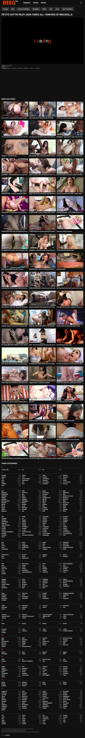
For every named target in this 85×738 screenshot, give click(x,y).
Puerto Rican (25, 675)
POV (23, 666)
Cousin (24, 530)
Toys (44, 722)
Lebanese (24, 631)
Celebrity (45, 520)
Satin (23, 691)
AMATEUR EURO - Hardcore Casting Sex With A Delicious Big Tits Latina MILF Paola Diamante (15, 193)
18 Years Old (5, 469)
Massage (5, 9)
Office (3, 659)
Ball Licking (46, 492)
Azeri (3, 485)
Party (44, 668)
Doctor (3, 545)
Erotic (23, 556)
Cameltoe (65, 516)
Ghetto (24, 581)
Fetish (23, 567)
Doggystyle (25, 545)
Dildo (44, 544)
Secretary (4, 693)
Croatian (45, 531)
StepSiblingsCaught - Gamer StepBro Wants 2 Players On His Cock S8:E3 (70, 212)
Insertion (45, 605)
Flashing (45, 568)
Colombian (25, 526)
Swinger (45, 708)
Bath (64, 494)
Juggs (64, 618)
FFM (13, 9)
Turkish (24, 723)
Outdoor (65, 661)
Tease (3, 717)
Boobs (3, 506)
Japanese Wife (46, 616)
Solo (44, 699)
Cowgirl (45, 530)
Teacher (65, 715)
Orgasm (4, 661)
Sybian (3, 709)
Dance (23, 542)
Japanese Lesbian (47, 614)
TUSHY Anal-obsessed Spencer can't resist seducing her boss (70, 118)
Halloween (25, 593)
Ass (23, 482)
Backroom (24, 492)
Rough (44, 684)
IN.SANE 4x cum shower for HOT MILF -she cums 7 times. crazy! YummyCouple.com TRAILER (70, 458)
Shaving (45, 694)
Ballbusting (66, 492)
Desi (3, 544)
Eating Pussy (5, 554)
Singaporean (66, 696)
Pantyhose (25, 668)
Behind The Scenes (68, 496)
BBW (23, 491)
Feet (64, 565)
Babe (64, 491)
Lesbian (45, 631)
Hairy (3, 593)
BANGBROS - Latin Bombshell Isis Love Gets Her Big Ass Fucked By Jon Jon (15, 174)
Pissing (65, 670)
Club (44, 525)
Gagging (4, 579)
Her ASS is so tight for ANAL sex (37, 439)
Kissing (24, 623)
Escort (44, 556)
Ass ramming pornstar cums (64, 345)
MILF (3, 638)
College (4, 526)
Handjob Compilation (68, 593)
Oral (64, 659)
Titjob (23, 720)
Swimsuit (24, 708)
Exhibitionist (25, 558)
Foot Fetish (25, 570)
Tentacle (65, 717)
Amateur (45, 477)
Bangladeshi (5, 494)
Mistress (4, 645)
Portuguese (5, 673)
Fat (43, 565)
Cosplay (24, 528)
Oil (23, 659)
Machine (45, 638)
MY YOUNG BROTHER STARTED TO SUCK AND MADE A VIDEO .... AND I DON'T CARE (15, 345)
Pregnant (24, 673)
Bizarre (24, 502)
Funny (64, 572)
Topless (4, 722)
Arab (3, 480)
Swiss (64, 708)
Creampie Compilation (7, 531)
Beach (23, 496)
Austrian (65, 483)
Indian (3, 605)
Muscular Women (26, 646)
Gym (23, 587)
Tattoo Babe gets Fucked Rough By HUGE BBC (41, 118)
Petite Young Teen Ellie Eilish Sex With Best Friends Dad (15, 382)
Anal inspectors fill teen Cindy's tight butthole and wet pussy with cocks (15, 288)
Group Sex (45, 586)
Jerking (4, 618)
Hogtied (4, 596)
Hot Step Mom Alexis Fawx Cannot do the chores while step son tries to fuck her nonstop (70, 288)
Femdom (4, 567)
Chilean (24, 521)
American (65, 477)
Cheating (65, 520)
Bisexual (4, 502)
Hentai (44, 595)
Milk (64, 643)
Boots (23, 506)
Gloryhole (45, 582)
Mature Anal (46, 641)
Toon (64, 720)
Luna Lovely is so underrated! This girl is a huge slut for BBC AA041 (15, 118)
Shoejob (65, 694)
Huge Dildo (25, 598)
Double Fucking (47, 547)
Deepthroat (66, 542)
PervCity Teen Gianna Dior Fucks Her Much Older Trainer (70, 363)
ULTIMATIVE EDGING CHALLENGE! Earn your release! (15, 458)
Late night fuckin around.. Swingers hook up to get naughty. (70, 307)
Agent (44, 475)
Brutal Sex (45, 509)
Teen (23, 717)
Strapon (65, 704)
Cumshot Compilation (23, 9)
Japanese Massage (68, 614)
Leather (4, 631)
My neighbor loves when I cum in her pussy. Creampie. (15, 250)
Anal (51, 9)
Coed (64, 525)
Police (3, 671)
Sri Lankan (66, 703)
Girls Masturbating (68, 581)
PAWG (3, 666)
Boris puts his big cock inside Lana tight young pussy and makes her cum (15, 363)
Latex (23, 629)
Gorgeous (24, 584)
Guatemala (4, 587)
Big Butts (24, 499)
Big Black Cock (46, 497)
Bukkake (65, 509)
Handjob (45, 593)
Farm (3, 565)
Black (44, 502)
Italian (23, 609)
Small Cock (46, 698)
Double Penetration (68, 547)
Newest (43, 3)
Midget (24, 643)
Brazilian (45, 507)
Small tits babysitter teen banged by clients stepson (42, 307)
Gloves (65, 582)
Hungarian (66, 598)
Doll (44, 545)
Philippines (4, 670)
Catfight (4, 520)
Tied (9, 68)
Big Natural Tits (6, 501)
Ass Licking (46, 482)
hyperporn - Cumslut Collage (9, 155)
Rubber (65, 684)
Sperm (64, 701)
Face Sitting (25, 563)
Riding (64, 682)
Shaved (24, 694)
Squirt (23, 703)
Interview (37, 68)
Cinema (24, 523)
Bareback (45, 494)
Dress (23, 549)
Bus (23, 511)
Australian (45, 483)
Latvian (65, 629)
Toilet (44, 720)
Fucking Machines (27, 572)
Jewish (24, 618)
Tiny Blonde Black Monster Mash (65, 250)
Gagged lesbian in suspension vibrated (39, 382)
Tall (2, 715)
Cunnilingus (46, 535)
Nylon (64, 653)
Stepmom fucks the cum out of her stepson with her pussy (15, 326)
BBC (3, 491)
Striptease (4, 706)
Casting (65, 518)
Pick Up (24, 670)
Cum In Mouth (46, 533)
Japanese (24, 614)
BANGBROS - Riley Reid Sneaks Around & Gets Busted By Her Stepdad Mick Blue (42, 250)
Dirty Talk (65, 544)
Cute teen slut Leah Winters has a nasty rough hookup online (42, 137)
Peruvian (65, 668)
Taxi (44, 715)
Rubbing (4, 685)
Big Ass (24, 497)
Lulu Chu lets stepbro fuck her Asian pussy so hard (42, 458)
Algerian (4, 477)
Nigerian (45, 652)
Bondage (65, 504)
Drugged (45, 549)
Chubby (65, 521)
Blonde (3, 504)
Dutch (64, 549)
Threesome (46, 718)
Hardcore (4, 595)
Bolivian (45, 504)
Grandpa (65, 584)
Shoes (3, 696)
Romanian (24, 684)
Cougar (65, 528)
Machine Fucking (67, 638)
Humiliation (46, 598)
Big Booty (4, 499)
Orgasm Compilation (27, 661)
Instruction (66, 605)
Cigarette (4, 523)
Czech (3, 536)
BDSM (44, 491)
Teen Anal (45, 717)
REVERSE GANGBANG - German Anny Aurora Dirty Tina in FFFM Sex (42, 288)
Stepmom (4, 704)
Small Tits (65, 698)
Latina (44, 629)
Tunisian (4, 723)
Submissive (46, 706)
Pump (64, 675)
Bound (3, 507)
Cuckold (4, 533)
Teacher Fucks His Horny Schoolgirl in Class (68, 326)
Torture (24, 722)
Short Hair (24, 696)
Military (45, 643)
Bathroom (4, 496)
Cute (64, 535)
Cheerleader (5, 521)
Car (23, 518)
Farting (24, 565)
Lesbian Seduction (68, 631)
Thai (3, 718)
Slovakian (24, 698)
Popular (35, 3)
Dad (3, 542)
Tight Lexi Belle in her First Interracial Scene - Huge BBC (42, 174)
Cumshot (14, 68)
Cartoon (45, 518)
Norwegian (4, 653)
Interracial (20, 68)
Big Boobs (65, 497)
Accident (4, 475)
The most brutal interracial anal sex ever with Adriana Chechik (15, 137)
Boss (44, 506)
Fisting (24, 568)
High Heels (66, 595)
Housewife (4, 598)
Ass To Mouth (66, 482)
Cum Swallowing (67, 533)
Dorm (3, 547)
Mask (44, 640)
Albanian (65, 475)
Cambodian (46, 516)
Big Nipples (36, 9)
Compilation (46, 526)
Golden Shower (6, 584)
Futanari (4, 573)
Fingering (65, 567)
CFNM (23, 516)
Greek (23, 586)
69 (43, 469)
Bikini (64, 501)
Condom (65, 526)
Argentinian (25, 480)
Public (3, 675)
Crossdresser (66, 531)
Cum (23, 533)
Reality (3, 682)
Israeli (3, 609)
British (3, 509)
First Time (4, 568)
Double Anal (25, 547)
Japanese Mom (6, 616)
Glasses (24, 582)
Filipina (44, 567)
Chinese (45, 521)
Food (3, 570)
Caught (24, 520)
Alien (23, 477)
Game (23, 579)
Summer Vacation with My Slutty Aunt (12, 420)
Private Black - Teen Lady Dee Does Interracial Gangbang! (70, 155)
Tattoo (23, 715)
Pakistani (45, 666)
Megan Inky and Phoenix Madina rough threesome (42, 193)
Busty (64, 511)
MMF (23, 638)
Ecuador (24, 554)
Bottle (64, 506)
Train (64, 722)
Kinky (3, 623)
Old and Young (46, 659)
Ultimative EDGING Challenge (64, 231)
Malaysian (24, 640)
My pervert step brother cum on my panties (68, 439)
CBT (3, 516)
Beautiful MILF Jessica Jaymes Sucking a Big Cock (15, 401)
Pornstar (65, 671)
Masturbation (5, 641)
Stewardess (25, 704)
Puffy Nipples (46, 675)
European (65, 556)
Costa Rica (45, 528)
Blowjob (26, 68)
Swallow (65, 706)
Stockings (45, 704)
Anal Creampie (26, 478)
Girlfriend (45, 581)
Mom (23, 645)
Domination (66, 545)
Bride (64, 507)
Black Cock (66, 502)
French (3, 572)
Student (24, 706)
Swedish (4, 708)
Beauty (44, 496)
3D (23, 469)
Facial (44, 563)
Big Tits (45, 501)
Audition (4, 483)
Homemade (25, 596)
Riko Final (31, 401)
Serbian (65, 693)
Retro (44, 682)
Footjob (45, 570)
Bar (23, 494)
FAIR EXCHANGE (61, 269)
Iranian (44, 607)
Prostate (45, 673)
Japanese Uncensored (28, 616)
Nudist (23, 653)
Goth (44, 584)
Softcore (4, 699)
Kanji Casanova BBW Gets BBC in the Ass (12, 269)
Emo (3, 556)
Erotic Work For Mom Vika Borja (65, 401)
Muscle (3, 646)
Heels (23, 595)
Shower (32, 68)
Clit (64, 523)
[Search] (81, 3)
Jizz (44, 618)
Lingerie (4, 632)
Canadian (4, 518)
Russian (24, 685)
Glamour (4, 582)
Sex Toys (4, 694)
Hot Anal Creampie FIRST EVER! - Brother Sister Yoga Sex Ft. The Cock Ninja (70, 193)
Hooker (44, 596)
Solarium (24, 699)
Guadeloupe (66, 586)
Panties (4, 668)
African (24, 475)
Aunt (23, 483)
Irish (64, 607)
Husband (4, 600)
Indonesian (25, 605)
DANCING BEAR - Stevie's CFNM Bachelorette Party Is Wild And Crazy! (42, 269)
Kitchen (45, 623)
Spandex (4, 701)
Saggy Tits (4, 691)
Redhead (24, 682)
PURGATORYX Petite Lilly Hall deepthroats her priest (15, 231)
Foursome (65, 570)
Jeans (64, 616)
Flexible (65, 568)
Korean (65, 623)
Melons (65, 641)
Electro (65, 554)
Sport (3, 703)
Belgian (4, 497)
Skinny (3, 698)
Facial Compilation (68, 563)
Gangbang (45, 579)
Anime (44, 9)
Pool (44, 671)
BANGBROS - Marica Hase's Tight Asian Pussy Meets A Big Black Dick (70, 137)
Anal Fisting (46, 478)
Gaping (65, 579)
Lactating (4, 629)
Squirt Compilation (67, 9)
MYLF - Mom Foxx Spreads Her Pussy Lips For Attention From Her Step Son (42, 345)
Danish (44, 542)
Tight (3, 720)
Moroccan (65, 645)
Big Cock (65, 499)
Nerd (23, 652)
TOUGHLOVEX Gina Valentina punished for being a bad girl (42, 231)
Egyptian (45, 554)
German (4, 581)
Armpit (65, 480)
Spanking (45, 701)
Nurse (44, 653)
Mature (24, 641)
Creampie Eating (26, 531)
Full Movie (45, 572)
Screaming (66, 691)
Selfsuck (45, 693)
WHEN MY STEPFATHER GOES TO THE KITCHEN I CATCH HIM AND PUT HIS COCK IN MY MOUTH (42, 326)
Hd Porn (8, 735)
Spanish (24, 701)
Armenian (45, 480)
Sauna (44, 691)
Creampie (65, 530)
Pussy (3, 676)
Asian (57, 9)
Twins (44, 723)
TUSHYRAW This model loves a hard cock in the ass (15, 212)
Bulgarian (4, 511)
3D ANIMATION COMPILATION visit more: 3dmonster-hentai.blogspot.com (42, 363)
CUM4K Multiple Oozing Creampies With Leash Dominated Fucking (42, 212)
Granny (3, 586)
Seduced (24, 693)
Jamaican (4, 614)
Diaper (23, 544)
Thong (23, 718)
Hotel (64, 596)
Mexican (4, 643)
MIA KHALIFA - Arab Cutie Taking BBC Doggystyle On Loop (15, 307)
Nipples (65, 652)
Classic (44, 523)
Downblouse (5, 549)
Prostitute (65, 673)
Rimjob (3, 684)
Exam (3, 558)
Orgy (44, 661)
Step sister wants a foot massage (65, 420)
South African (66, 699)
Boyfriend (24, 507)
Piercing (45, 670)
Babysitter (4, 492)
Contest (4, 528)
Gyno (44, 587)
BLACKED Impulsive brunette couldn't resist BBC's (70, 174)
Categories (26, 3)
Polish (23, 671)
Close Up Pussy (6, 525)
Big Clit (44, 499)
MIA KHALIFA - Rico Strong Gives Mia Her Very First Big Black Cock (42, 155)
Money (44, 645)
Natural (3, 652)
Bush (44, 511)
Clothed (24, 525)
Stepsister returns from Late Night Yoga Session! (42, 420)
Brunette (24, 509)
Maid (3, 640)
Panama (65, 666)
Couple (3, 530)
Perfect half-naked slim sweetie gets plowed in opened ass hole (70, 382)
